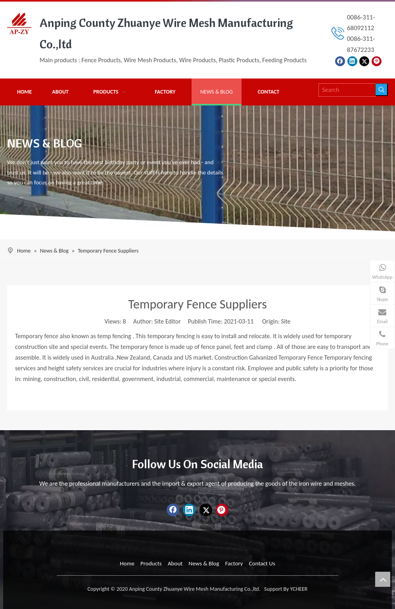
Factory (234, 563)
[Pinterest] (377, 61)
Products (151, 563)
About (175, 563)
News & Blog (203, 563)
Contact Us (262, 563)
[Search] (347, 90)
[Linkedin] (352, 61)
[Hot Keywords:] (381, 89)
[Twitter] (364, 61)
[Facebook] (340, 61)
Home (127, 563)
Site (285, 321)
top (382, 579)
